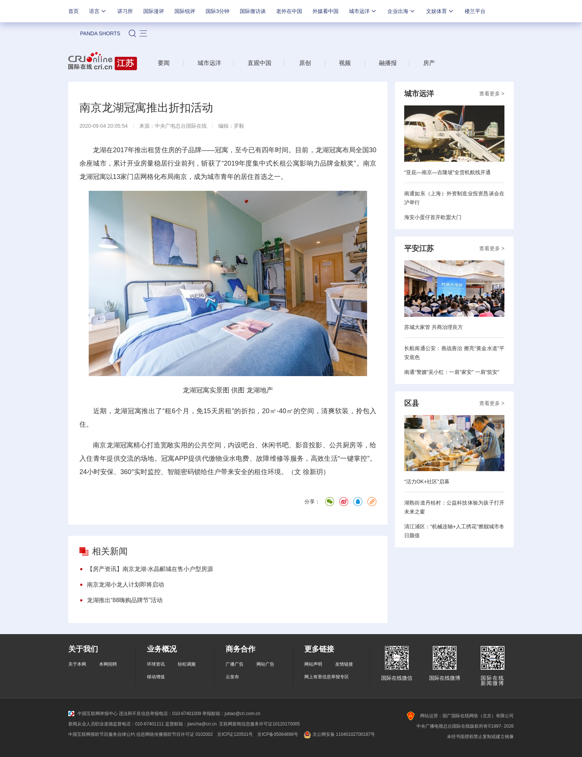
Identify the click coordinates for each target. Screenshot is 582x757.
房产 (429, 63)
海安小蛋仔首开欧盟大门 (432, 217)
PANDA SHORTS (100, 33)
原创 (305, 63)
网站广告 (265, 664)
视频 (345, 63)
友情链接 (344, 664)
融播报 (388, 63)
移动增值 (156, 676)
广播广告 (234, 664)
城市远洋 (363, 11)
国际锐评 (184, 11)
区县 (411, 403)
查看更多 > (491, 94)
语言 (98, 11)
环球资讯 (156, 664)
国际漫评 (153, 11)
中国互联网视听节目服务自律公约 (101, 734)
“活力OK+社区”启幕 (426, 481)
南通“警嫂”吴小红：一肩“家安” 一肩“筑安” (451, 372)
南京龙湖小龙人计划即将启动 (125, 584)
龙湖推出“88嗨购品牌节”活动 (125, 600)
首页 (73, 11)
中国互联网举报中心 (93, 713)
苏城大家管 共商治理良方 (433, 327)
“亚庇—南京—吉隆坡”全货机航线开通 (447, 172)
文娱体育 (440, 11)
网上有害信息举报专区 (326, 676)
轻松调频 (187, 664)
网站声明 (313, 664)
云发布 (232, 676)
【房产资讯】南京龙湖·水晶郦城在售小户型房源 (150, 569)
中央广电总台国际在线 (181, 126)
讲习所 (125, 11)
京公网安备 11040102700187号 (339, 734)
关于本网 (77, 664)
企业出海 (402, 11)
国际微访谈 (253, 11)
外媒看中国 (326, 11)
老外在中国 (289, 11)
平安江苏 (419, 248)
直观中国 (259, 63)
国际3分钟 (217, 11)
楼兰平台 (475, 11)
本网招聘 (108, 664)
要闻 (164, 63)
